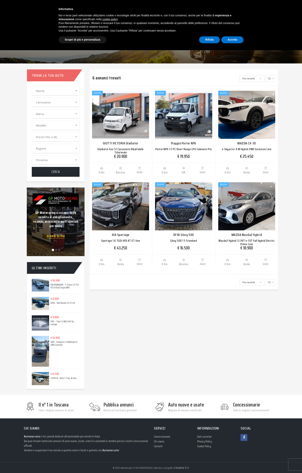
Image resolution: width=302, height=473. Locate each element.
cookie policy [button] (109, 19)
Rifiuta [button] (209, 39)
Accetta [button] (232, 39)
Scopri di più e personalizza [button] (82, 39)
